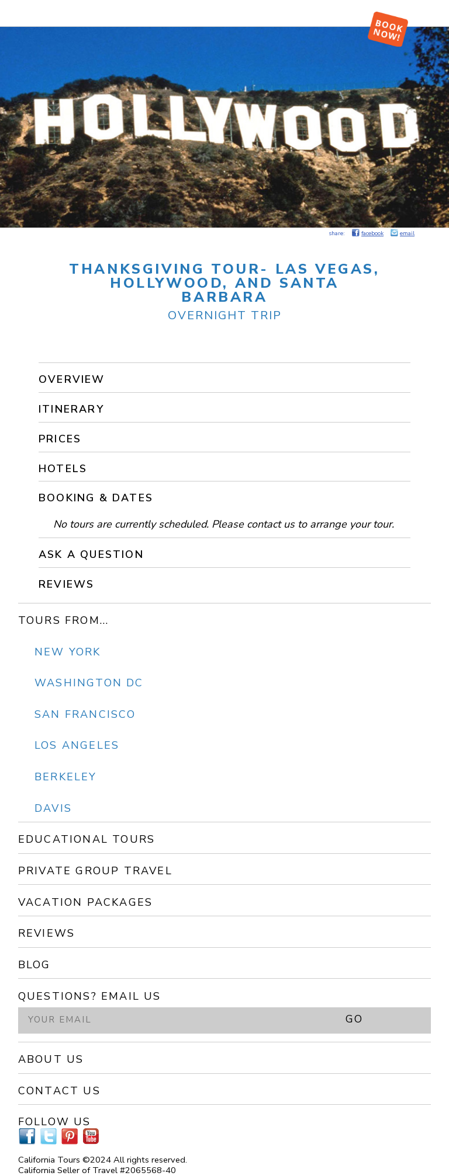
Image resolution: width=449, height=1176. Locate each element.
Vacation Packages (85, 902)
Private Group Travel (95, 871)
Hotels (63, 469)
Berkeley (65, 777)
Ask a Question (91, 554)
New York (67, 652)
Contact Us (59, 1091)
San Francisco (85, 714)
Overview (72, 379)
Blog (34, 965)
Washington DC (89, 683)
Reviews (66, 584)
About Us (51, 1059)
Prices (60, 439)
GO (354, 1019)
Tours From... (63, 620)
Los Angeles (76, 745)
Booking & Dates (96, 498)
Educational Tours (86, 839)
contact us (271, 524)
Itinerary (71, 409)
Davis (53, 808)
